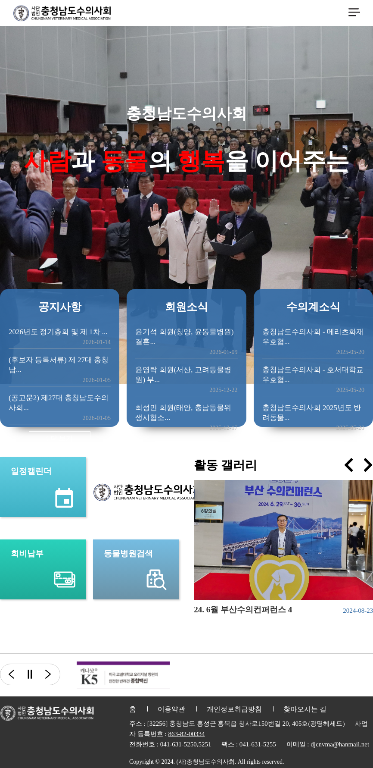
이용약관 (171, 709)
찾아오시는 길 (304, 709)
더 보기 (60, 438)
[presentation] (349, 465)
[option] (123, 675)
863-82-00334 (186, 733)
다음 (53, 674)
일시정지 (29, 674)
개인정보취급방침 (234, 709)
